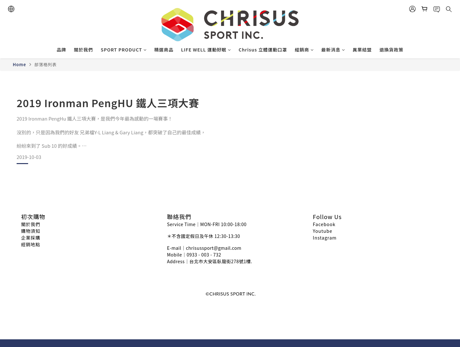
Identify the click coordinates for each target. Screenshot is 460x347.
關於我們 (83, 49)
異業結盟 (362, 49)
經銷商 (304, 49)
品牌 (61, 49)
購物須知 (30, 231)
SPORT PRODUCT (123, 49)
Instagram (324, 237)
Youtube (322, 231)
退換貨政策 (391, 49)
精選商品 (163, 49)
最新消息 (333, 49)
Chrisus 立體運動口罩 (263, 49)
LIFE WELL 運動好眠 (206, 49)
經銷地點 (30, 244)
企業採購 (30, 237)
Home (19, 64)
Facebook (324, 224)
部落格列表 (45, 64)
